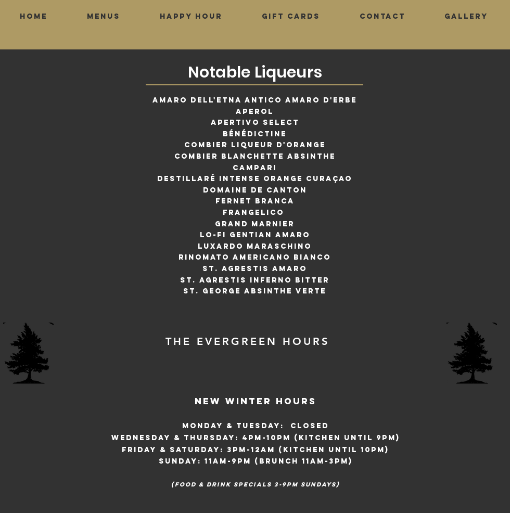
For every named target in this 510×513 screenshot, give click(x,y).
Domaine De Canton (255, 190)
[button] (103, 16)
